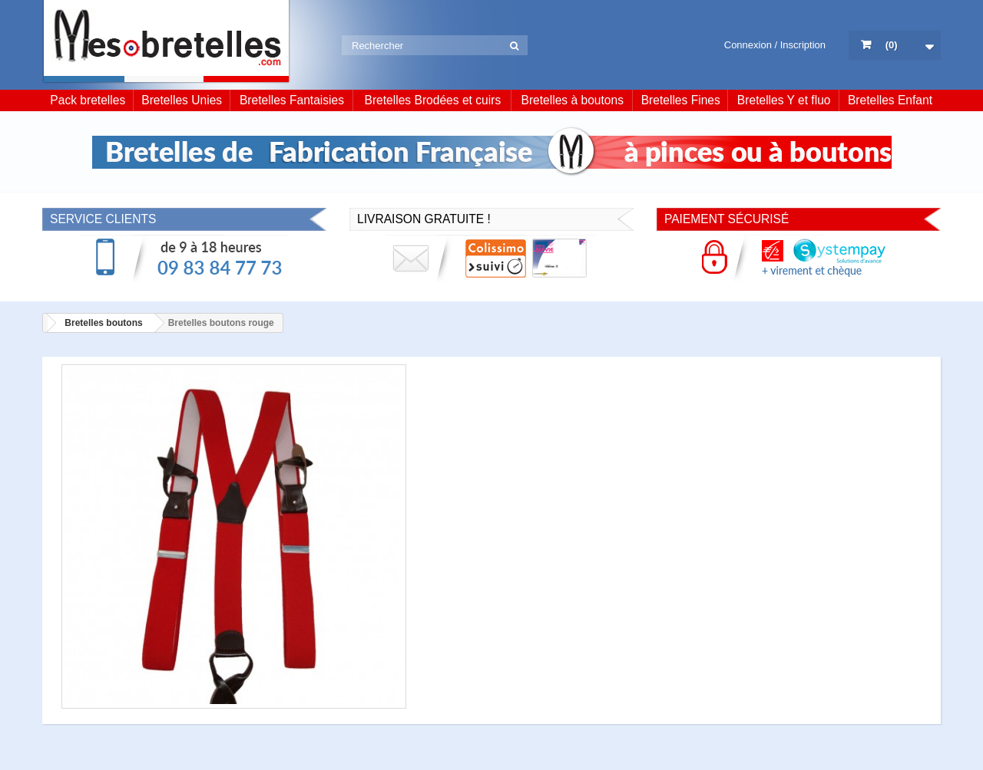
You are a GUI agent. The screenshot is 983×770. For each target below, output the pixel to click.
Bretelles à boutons (572, 100)
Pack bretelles (87, 100)
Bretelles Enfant (890, 100)
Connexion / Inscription (775, 45)
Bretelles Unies (181, 100)
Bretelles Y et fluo (784, 100)
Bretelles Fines (680, 100)
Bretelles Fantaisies (292, 100)
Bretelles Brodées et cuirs (433, 100)
